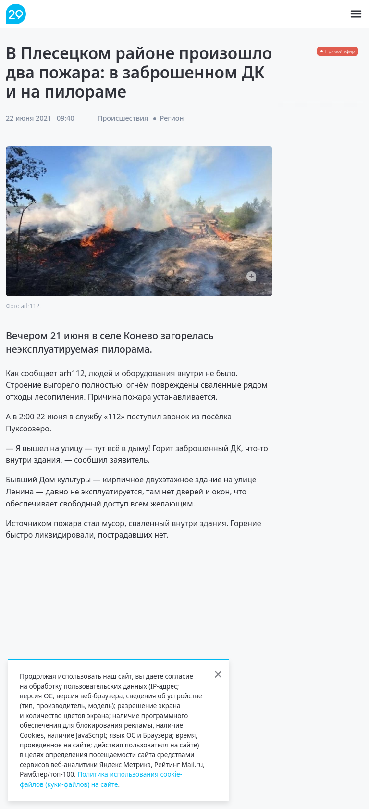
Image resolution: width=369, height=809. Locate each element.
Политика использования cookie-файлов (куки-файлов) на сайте (101, 779)
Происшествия (123, 118)
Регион (172, 118)
